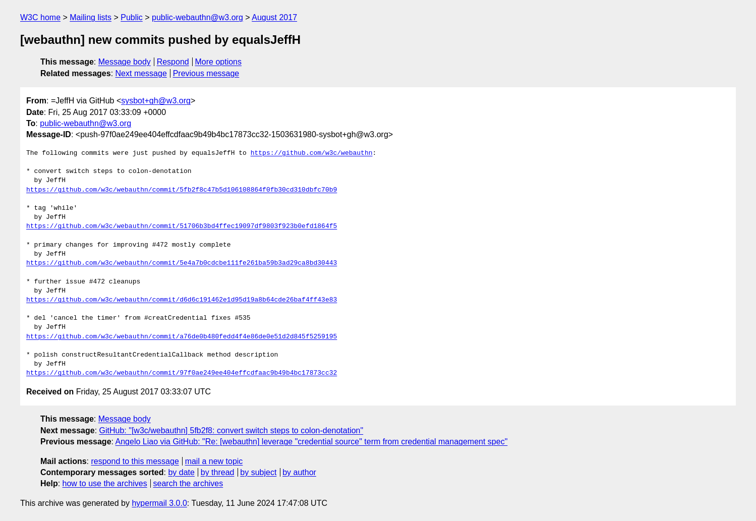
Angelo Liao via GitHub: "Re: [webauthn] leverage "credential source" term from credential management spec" (311, 441)
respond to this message (135, 461)
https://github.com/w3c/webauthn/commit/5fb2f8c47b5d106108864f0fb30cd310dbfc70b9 (181, 190)
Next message (141, 73)
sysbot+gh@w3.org (156, 100)
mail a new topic (214, 461)
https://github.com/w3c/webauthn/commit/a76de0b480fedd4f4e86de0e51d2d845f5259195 (181, 336)
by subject (258, 472)
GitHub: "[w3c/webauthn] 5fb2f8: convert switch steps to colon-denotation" (231, 430)
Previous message (206, 73)
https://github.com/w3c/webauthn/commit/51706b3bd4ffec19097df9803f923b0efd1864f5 (181, 226)
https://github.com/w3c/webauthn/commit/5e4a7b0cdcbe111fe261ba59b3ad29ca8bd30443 (181, 263)
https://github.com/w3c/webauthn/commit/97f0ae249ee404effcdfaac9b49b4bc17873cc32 (181, 373)
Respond (173, 61)
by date (181, 472)
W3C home (40, 17)
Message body (124, 61)
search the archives (188, 483)
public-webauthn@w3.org (197, 17)
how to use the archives (105, 483)
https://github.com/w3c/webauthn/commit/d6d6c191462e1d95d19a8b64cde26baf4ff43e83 (181, 300)
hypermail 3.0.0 (159, 503)
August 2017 (274, 17)
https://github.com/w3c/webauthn (312, 153)
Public (132, 17)
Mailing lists (90, 17)
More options (218, 61)
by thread (218, 472)
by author (299, 472)
